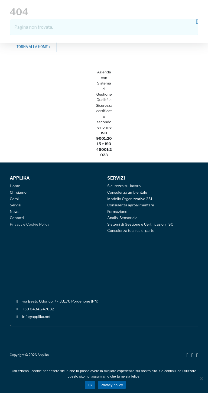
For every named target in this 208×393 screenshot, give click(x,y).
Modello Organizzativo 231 (129, 199)
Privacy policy (111, 385)
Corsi (14, 199)
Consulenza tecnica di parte (130, 230)
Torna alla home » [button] (33, 47)
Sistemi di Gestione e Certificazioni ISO (140, 224)
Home (15, 186)
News (15, 211)
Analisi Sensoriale (122, 218)
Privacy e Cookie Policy (29, 224)
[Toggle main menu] (197, 22)
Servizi (15, 205)
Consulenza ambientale (127, 192)
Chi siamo (18, 192)
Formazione (117, 211)
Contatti (17, 218)
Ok (90, 385)
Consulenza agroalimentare (130, 205)
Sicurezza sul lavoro (124, 186)
